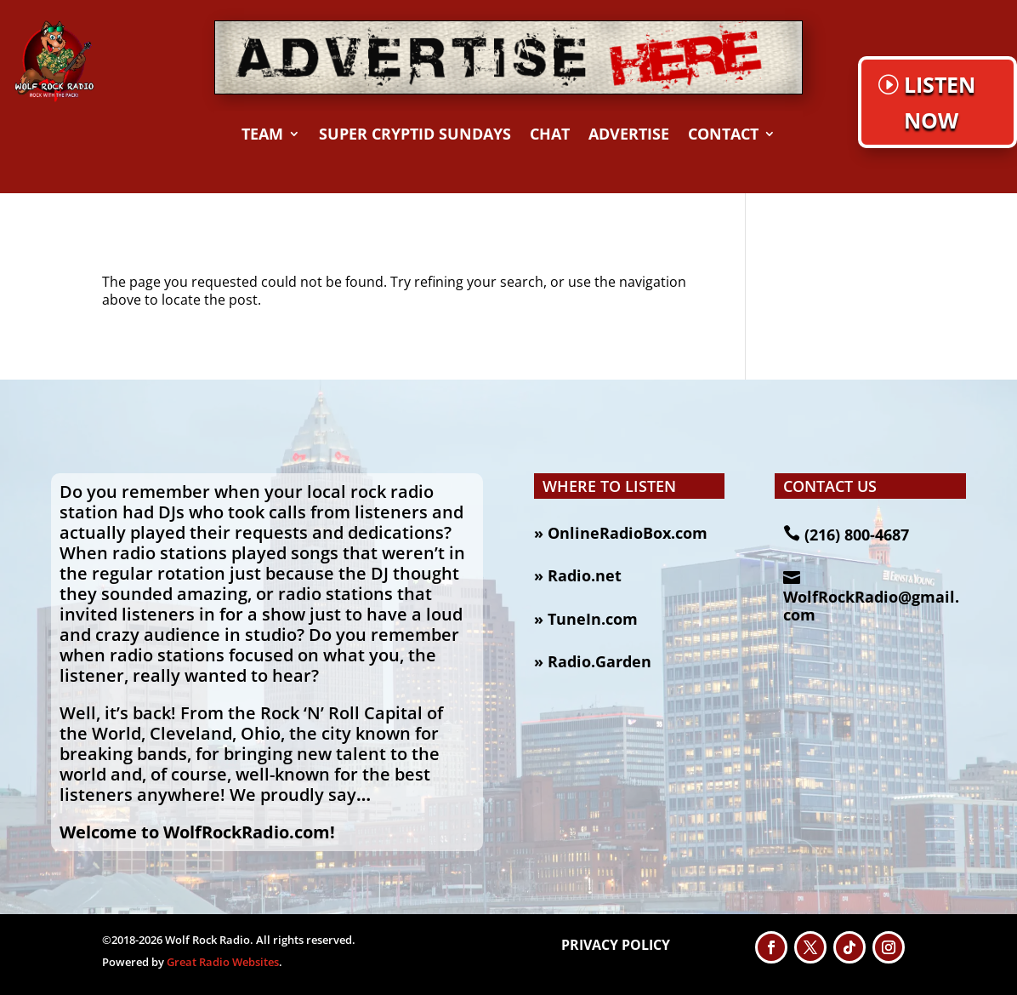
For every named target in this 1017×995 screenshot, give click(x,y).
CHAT (550, 136)
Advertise (628, 136)
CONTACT (723, 136)
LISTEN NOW (939, 102)
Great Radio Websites (223, 961)
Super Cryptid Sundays (415, 136)
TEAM (262, 136)
